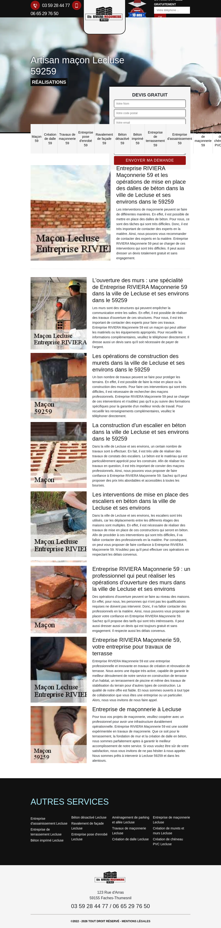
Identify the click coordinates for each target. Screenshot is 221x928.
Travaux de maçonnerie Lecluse (129, 830)
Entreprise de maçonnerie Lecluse (171, 820)
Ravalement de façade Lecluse (87, 826)
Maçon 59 (36, 139)
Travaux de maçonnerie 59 (67, 139)
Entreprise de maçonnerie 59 (203, 139)
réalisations (49, 82)
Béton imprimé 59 (137, 139)
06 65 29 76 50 (131, 906)
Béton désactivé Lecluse (89, 817)
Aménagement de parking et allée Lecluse (130, 820)
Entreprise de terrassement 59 (155, 139)
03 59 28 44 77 (50, 5)
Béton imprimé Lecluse (47, 840)
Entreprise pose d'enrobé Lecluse (89, 836)
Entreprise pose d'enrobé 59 (85, 139)
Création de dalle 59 (50, 139)
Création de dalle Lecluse (130, 839)
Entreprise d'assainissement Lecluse (49, 821)
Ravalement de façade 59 (104, 139)
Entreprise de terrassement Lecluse (46, 832)
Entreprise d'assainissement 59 (179, 139)
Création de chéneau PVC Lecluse (168, 841)
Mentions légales (136, 921)
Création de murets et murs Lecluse (168, 830)
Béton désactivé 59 (122, 139)
